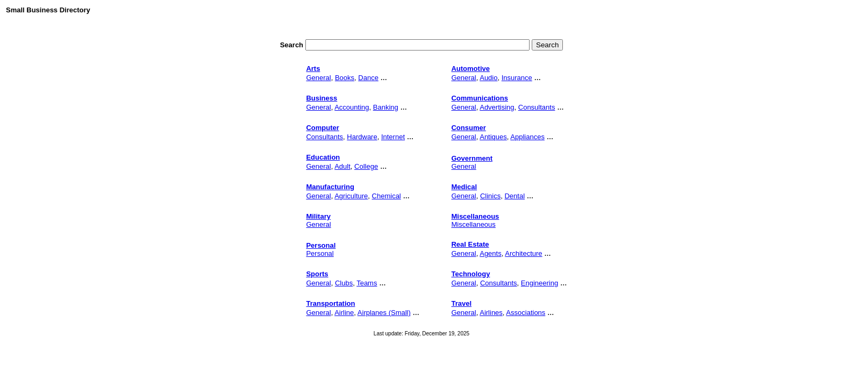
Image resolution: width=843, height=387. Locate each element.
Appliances (527, 137)
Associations (525, 313)
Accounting (351, 107)
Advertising (497, 107)
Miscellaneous (473, 224)
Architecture (523, 253)
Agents (490, 253)
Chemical (386, 196)
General (318, 78)
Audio (488, 78)
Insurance (517, 78)
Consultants (536, 107)
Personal (319, 253)
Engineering (539, 283)
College (366, 166)
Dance (368, 78)
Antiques (493, 137)
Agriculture (351, 196)
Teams (366, 283)
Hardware (362, 137)
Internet (393, 137)
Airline (344, 313)
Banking (385, 107)
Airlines (491, 313)
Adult (342, 166)
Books (344, 78)
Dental (514, 196)
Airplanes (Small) (384, 313)
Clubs (344, 283)
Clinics (490, 196)
